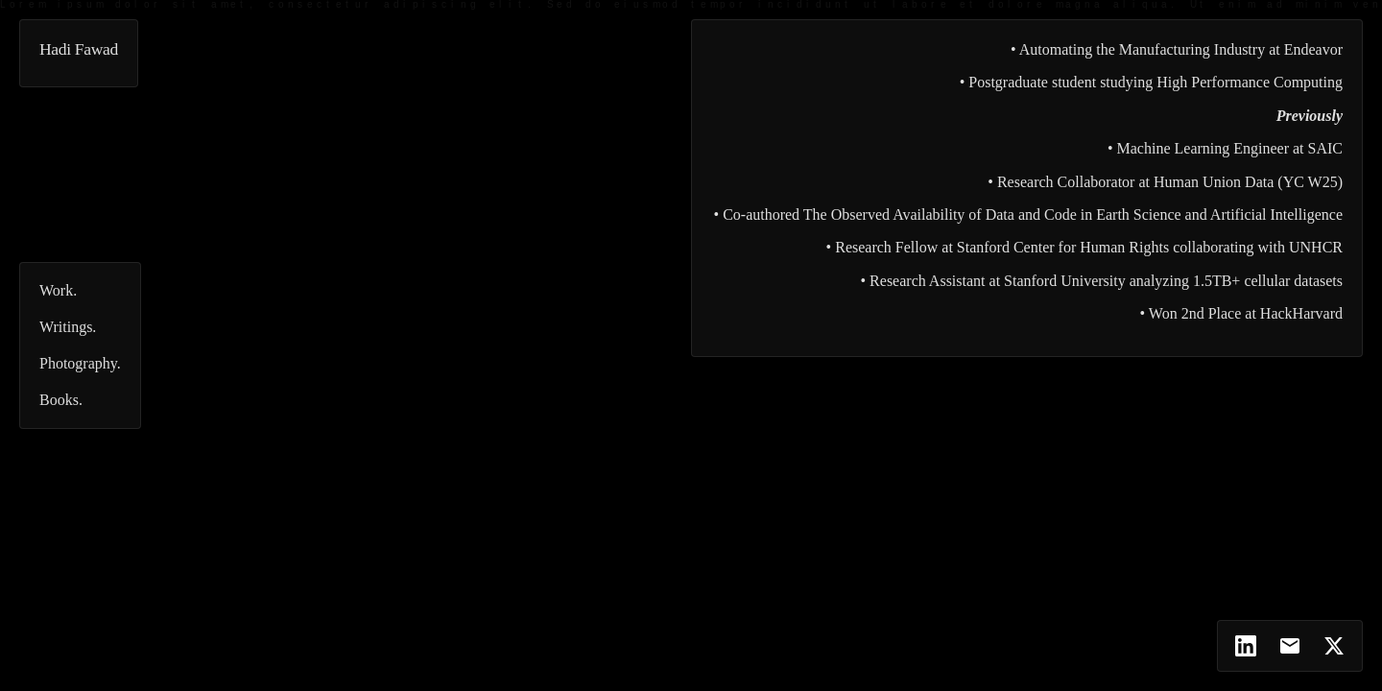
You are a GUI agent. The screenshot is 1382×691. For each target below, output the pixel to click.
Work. (58, 290)
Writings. (67, 327)
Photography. (80, 363)
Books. (61, 400)
